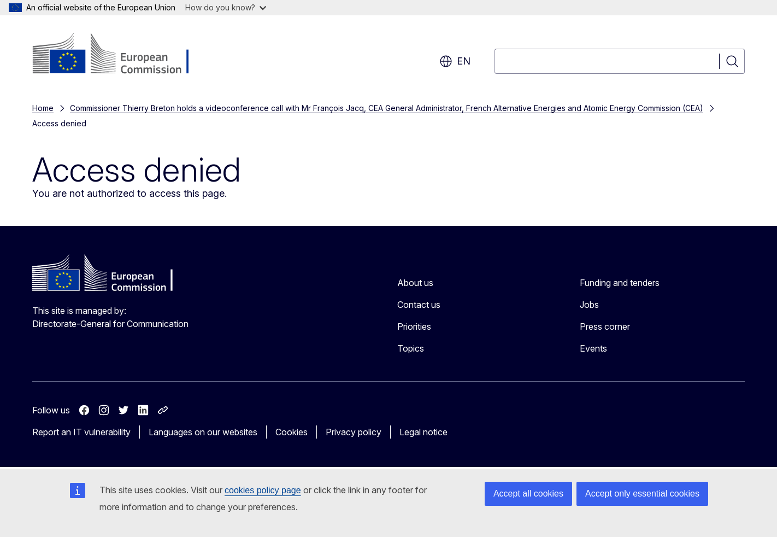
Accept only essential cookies (642, 493)
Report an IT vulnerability (81, 432)
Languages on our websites (203, 432)
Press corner (605, 326)
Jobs (589, 304)
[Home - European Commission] (120, 55)
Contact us (418, 304)
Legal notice (423, 432)
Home (43, 108)
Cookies (291, 432)
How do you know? (225, 7)
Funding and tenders (620, 282)
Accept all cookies (528, 493)
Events (593, 348)
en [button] (454, 61)
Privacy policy (353, 432)
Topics (410, 348)
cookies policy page (263, 490)
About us (415, 282)
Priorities (414, 326)
